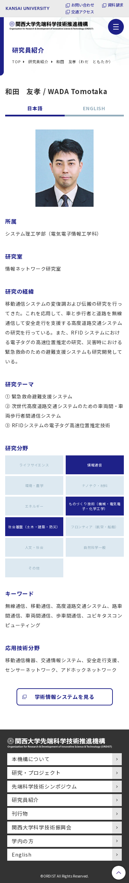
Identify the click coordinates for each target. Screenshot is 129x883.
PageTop (119, 873)
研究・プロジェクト (36, 772)
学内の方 (22, 841)
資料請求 (114, 4)
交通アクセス (80, 12)
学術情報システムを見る (65, 696)
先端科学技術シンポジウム (44, 786)
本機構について (31, 758)
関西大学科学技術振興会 (42, 827)
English (22, 854)
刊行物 (20, 813)
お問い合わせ (80, 4)
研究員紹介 (25, 799)
